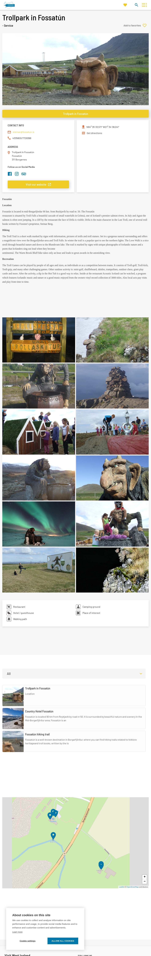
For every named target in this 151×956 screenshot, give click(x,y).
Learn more (17, 932)
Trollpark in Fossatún (75, 113)
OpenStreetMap (132, 887)
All (9, 674)
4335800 (16, 138)
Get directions (94, 133)
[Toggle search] (136, 4)
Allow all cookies (63, 941)
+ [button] (145, 877)
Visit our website (36, 184)
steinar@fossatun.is (23, 131)
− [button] (145, 881)
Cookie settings (28, 941)
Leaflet (121, 887)
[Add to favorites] (136, 25)
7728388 (26, 138)
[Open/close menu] (144, 5)
